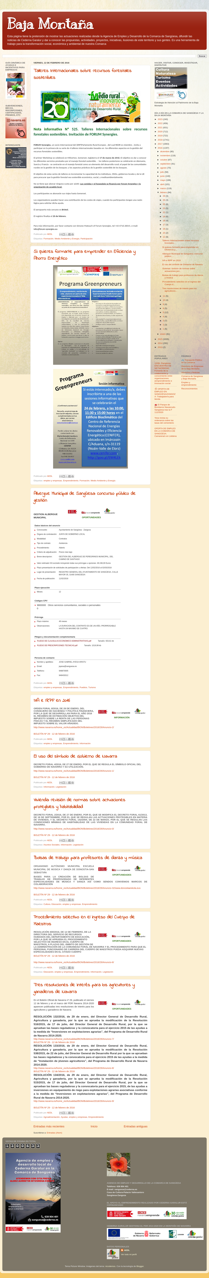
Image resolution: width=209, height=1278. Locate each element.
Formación (49, 238)
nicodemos (110, 1266)
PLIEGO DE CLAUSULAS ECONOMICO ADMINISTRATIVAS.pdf (64, 641)
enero (163, 334)
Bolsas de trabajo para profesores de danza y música (88, 858)
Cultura (47, 904)
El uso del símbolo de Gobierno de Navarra (75, 756)
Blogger (140, 1266)
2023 (160, 119)
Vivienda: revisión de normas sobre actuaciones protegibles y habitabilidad (79, 803)
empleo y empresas (53, 480)
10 (164, 300)
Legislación (61, 787)
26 (164, 200)
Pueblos (83, 687)
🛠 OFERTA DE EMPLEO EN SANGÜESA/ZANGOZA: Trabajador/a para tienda (165, 394)
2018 (160, 140)
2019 (160, 135)
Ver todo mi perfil (129, 1254)
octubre (164, 160)
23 (164, 208)
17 (164, 224)
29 (164, 196)
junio (162, 176)
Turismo (92, 687)
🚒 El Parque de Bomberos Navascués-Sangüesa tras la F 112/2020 (165, 408)
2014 (160, 343)
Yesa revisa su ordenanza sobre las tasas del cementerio (164, 420)
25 (164, 204)
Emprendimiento (70, 480)
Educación (56, 904)
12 (164, 237)
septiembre (165, 164)
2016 (160, 148)
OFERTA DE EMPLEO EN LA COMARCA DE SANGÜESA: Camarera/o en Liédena (165, 432)
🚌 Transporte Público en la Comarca (191, 361)
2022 (160, 123)
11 (164, 296)
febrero (164, 192)
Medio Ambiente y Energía (67, 238)
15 (164, 233)
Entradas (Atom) (54, 1133)
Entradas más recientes (48, 1126)
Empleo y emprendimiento (189, 383)
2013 (160, 347)
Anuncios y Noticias (190, 372)
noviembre (165, 155)
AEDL (127, 1250)
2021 (160, 127)
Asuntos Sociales (51, 845)
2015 (160, 339)
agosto (163, 168)
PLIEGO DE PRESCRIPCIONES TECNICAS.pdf (57, 645)
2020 (160, 131)
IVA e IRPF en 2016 (52, 700)
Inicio (94, 1126)
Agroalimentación (51, 1117)
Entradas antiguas (135, 1126)
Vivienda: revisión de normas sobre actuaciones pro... (178, 269)
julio (162, 172)
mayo (163, 180)
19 (164, 216)
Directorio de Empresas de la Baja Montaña (192, 367)
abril (162, 184)
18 (164, 220)
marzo (163, 188)
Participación (87, 238)
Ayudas (64, 1117)
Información (85, 743)
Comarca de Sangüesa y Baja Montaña (192, 377)
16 (164, 229)
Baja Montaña (50, 24)
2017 (160, 144)
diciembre (165, 151)
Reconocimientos (189, 388)
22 (164, 212)
